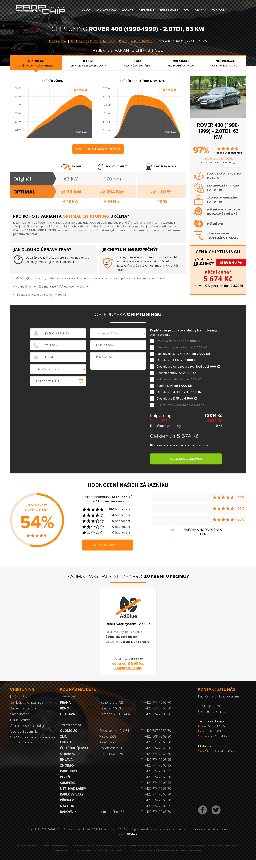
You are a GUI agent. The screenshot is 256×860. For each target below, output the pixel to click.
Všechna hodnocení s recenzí (203, 532)
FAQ (186, 9)
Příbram (67, 800)
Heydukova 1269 (111, 754)
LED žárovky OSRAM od (180, 405)
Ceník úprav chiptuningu (26, 702)
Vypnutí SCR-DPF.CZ (191, 845)
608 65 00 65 (216, 731)
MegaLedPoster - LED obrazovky (152, 845)
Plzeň (65, 777)
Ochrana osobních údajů (27, 725)
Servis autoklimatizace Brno (181, 850)
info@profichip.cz (213, 711)
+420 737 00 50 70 (156, 708)
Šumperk (67, 783)
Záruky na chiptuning (24, 708)
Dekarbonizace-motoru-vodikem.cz (101, 850)
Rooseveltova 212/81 (114, 730)
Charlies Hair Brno (56, 845)
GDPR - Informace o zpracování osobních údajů (32, 739)
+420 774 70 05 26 (156, 714)
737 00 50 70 (210, 706)
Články (200, 9)
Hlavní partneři (20, 720)
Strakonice (70, 754)
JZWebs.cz (132, 834)
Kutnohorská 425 (111, 702)
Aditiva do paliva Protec (179, 379)
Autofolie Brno (28, 845)
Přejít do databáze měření (98, 149)
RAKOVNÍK (68, 811)
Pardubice (69, 771)
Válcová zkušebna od (178, 341)
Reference (146, 9)
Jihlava (66, 759)
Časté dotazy (19, 714)
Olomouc (68, 730)
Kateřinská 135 (109, 742)
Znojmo (67, 765)
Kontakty (219, 9)
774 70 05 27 (227, 751)
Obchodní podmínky (24, 731)
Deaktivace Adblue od (179, 392)
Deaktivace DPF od (177, 399)
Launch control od (176, 373)
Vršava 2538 (108, 736)
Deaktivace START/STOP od (183, 354)
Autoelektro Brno (143, 850)
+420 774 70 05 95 (157, 759)
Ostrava (67, 714)
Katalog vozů (106, 9)
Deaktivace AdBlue (128, 671)
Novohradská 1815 (113, 748)
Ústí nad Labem (73, 788)
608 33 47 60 (217, 726)
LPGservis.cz (63, 850)
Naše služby (169, 9)
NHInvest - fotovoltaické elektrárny (99, 845)
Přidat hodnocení (107, 545)
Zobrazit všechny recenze (218, 158)
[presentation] (118, 379)
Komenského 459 (111, 811)
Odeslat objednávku (186, 459)
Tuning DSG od (174, 386)
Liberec (66, 742)
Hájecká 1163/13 (111, 708)
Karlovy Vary (72, 794)
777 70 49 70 (220, 736)
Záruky (127, 9)
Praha (65, 702)
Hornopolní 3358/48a (114, 714)
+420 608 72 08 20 (157, 736)
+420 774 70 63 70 (156, 702)
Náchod (67, 806)
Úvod (86, 9)
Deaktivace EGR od (177, 360)
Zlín (63, 736)
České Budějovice (74, 748)
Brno (64, 708)
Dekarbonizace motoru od (182, 347)
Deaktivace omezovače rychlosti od (188, 367)
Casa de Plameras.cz (222, 845)
